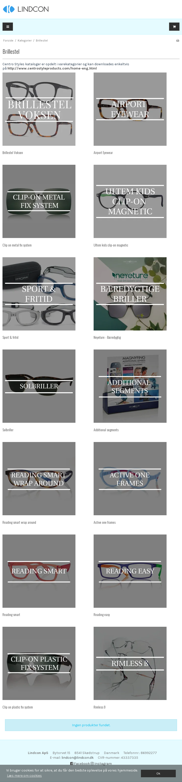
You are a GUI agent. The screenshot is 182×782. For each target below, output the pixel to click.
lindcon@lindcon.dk (77, 758)
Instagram (101, 764)
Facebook (80, 764)
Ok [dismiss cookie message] (158, 773)
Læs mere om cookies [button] (24, 776)
